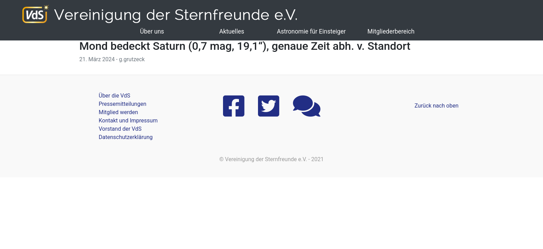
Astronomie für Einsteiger (311, 31)
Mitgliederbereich (391, 31)
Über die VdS (114, 95)
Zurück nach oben (437, 105)
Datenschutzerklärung (126, 137)
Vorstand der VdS (120, 129)
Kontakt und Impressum (128, 120)
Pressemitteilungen (122, 104)
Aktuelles (231, 31)
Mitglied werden (118, 112)
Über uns (152, 31)
